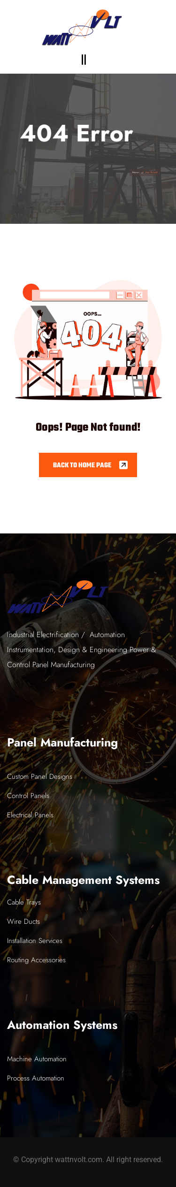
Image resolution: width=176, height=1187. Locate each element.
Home (144, 172)
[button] (84, 59)
